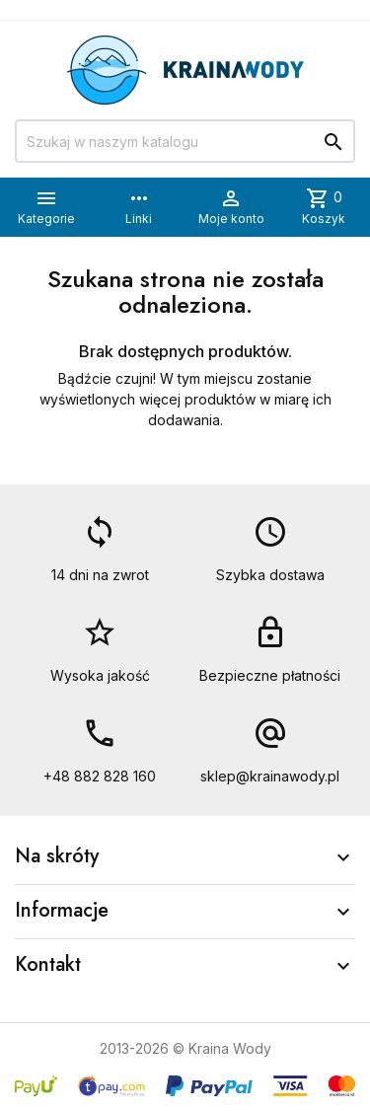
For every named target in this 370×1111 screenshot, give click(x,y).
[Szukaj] (185, 141)
